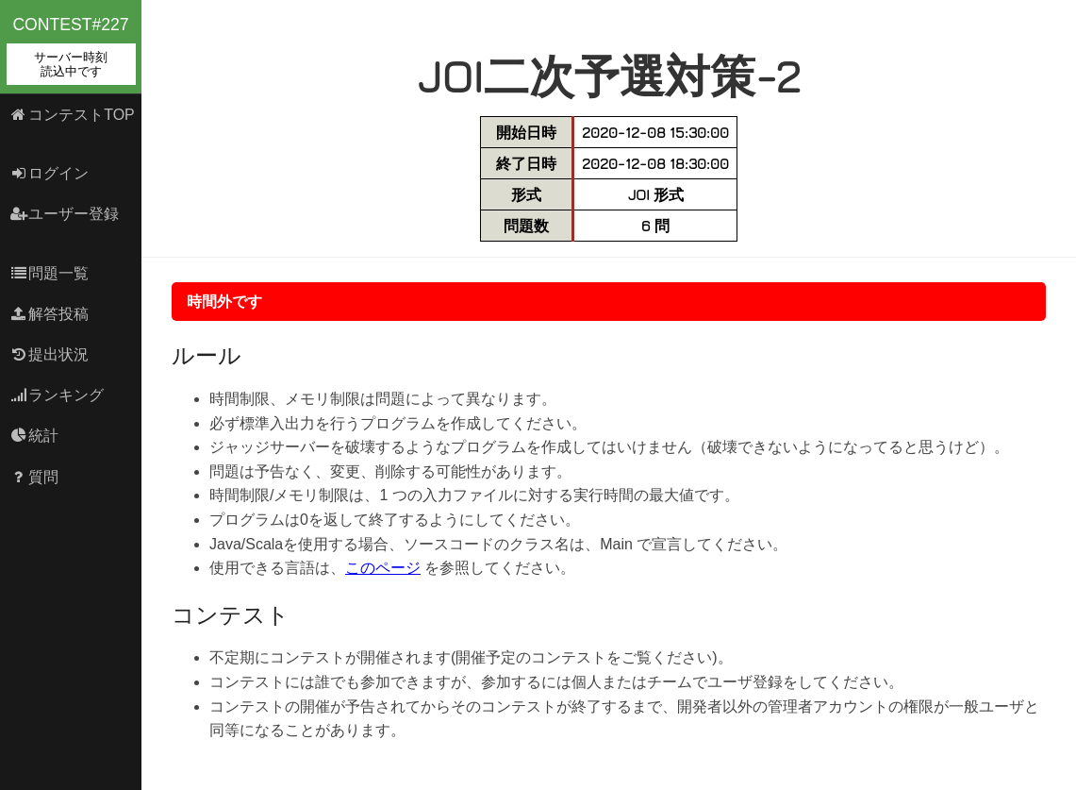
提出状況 (49, 354)
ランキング (57, 395)
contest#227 (71, 50)
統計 (34, 436)
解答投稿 (49, 314)
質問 (34, 477)
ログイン (49, 173)
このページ (383, 568)
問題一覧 (49, 273)
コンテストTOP (72, 115)
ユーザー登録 (64, 214)
